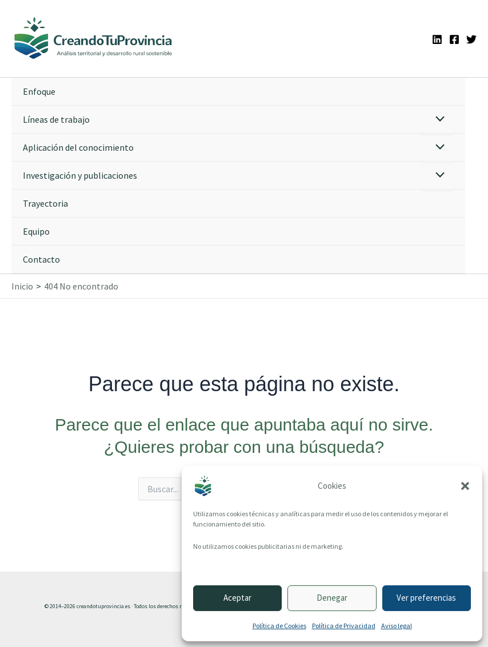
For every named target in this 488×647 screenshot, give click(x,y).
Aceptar (237, 597)
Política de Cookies (279, 625)
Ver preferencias (426, 597)
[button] (465, 486)
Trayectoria (45, 203)
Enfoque (39, 91)
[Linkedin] (437, 39)
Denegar (332, 597)
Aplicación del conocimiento (78, 147)
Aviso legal (396, 625)
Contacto (41, 259)
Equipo (36, 231)
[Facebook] (454, 39)
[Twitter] (471, 39)
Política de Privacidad (343, 625)
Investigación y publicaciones (80, 175)
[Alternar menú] (437, 120)
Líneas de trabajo (56, 119)
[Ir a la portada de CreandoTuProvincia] (93, 38)
